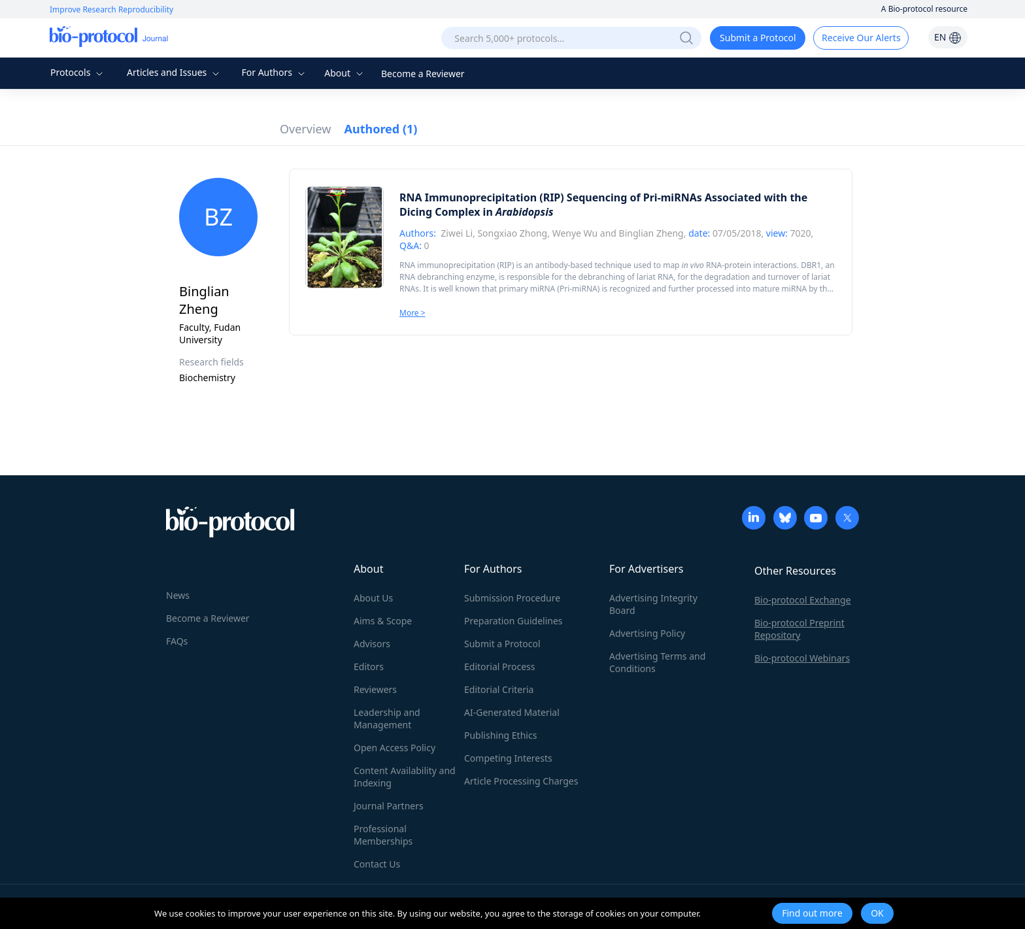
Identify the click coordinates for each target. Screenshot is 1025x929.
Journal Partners (389, 806)
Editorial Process (499, 666)
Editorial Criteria (498, 689)
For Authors (274, 72)
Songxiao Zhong (512, 233)
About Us (373, 598)
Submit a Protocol (758, 37)
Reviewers (375, 689)
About (344, 73)
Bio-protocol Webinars (802, 658)
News (178, 595)
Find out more (812, 913)
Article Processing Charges (521, 781)
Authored (381, 129)
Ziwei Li (457, 233)
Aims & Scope (383, 621)
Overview (305, 129)
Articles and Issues (174, 72)
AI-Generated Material (512, 712)
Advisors (372, 643)
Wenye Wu (575, 233)
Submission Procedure (512, 598)
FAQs (177, 641)
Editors (369, 666)
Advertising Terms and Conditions (657, 662)
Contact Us (377, 864)
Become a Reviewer (423, 73)
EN (948, 37)
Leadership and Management (387, 718)
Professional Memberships (383, 834)
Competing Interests (508, 758)
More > (412, 312)
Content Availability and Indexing (405, 776)
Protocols (78, 72)
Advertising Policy (647, 633)
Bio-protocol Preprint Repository (799, 629)
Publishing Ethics (500, 735)
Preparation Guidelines (513, 621)
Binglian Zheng (651, 233)
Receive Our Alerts (861, 37)
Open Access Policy (394, 747)
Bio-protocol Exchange (802, 600)
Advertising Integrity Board (653, 604)
